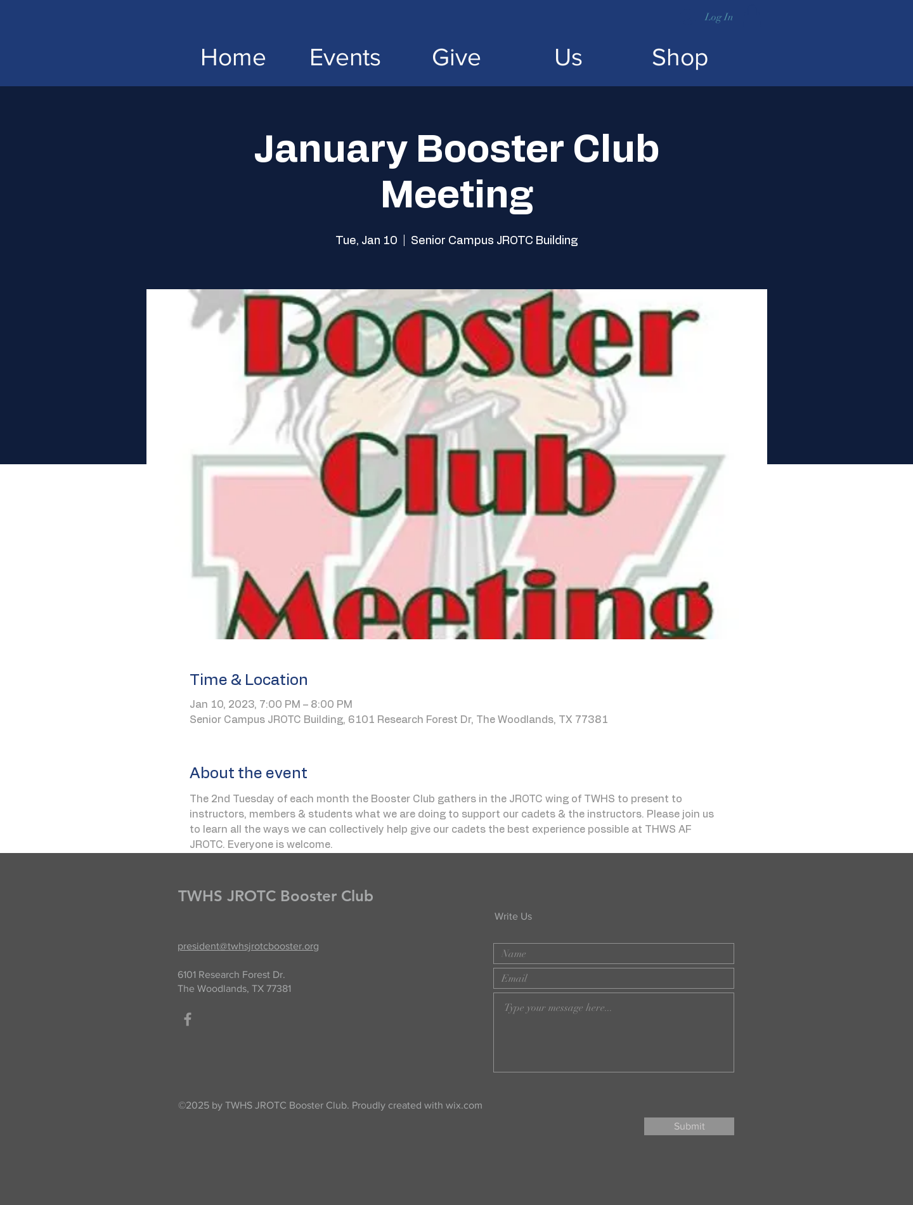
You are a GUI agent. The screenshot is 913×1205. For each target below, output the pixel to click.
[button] (751, 15)
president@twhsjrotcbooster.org (248, 946)
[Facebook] (188, 1019)
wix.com (464, 1105)
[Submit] (689, 1126)
